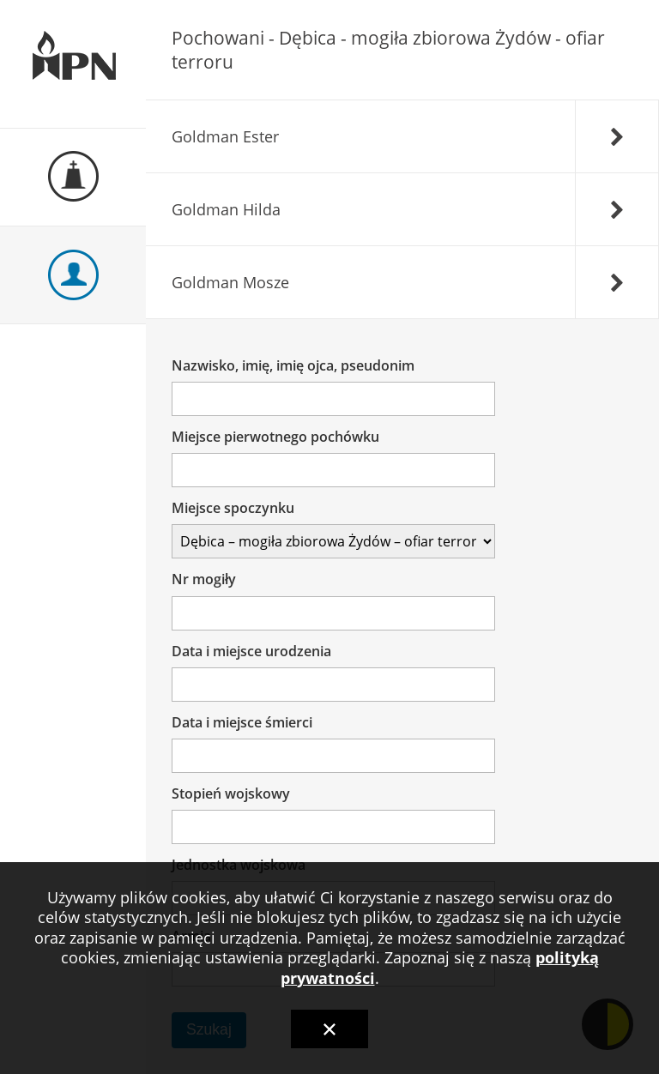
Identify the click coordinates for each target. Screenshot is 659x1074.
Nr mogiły (204, 579)
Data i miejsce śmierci (242, 722)
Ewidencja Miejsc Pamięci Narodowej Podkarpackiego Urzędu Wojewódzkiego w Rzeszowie (73, 64)
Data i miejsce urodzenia (252, 651)
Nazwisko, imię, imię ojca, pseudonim (293, 365)
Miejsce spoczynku (233, 507)
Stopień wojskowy (231, 793)
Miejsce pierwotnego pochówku (276, 436)
